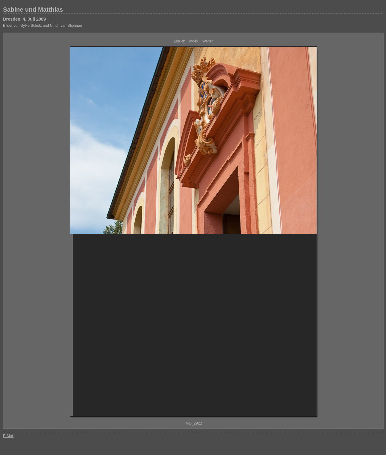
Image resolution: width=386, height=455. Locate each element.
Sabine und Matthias (33, 9)
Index (193, 41)
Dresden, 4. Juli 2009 (24, 19)
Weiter (207, 41)
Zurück (179, 41)
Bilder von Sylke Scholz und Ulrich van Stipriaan (42, 25)
